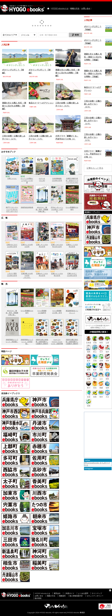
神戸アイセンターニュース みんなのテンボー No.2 (12, 209)
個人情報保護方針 (76, 596)
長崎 (95, 396)
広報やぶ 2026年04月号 (27, 246)
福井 (107, 351)
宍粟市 (31, 107)
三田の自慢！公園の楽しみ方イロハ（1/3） (92, 137)
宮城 (95, 342)
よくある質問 (83, 593)
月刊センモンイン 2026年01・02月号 (57, 209)
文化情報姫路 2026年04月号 (57, 179)
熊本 (101, 396)
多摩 (101, 360)
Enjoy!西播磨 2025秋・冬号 (57, 312)
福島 (88, 351)
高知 (95, 387)
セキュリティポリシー (95, 596)
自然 (9, 76)
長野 (107, 360)
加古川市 (5, 76)
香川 (88, 387)
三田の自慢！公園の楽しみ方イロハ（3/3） (92, 104)
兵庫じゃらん (12, 178)
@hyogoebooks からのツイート (97, 464)
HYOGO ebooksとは (59, 8)
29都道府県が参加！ (99, 332)
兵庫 (88, 378)
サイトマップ (97, 593)
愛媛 (101, 387)
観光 (61, 143)
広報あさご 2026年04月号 (42, 274)
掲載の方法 (74, 8)
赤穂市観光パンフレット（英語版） (12, 341)
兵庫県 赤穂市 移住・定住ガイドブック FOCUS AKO (72, 180)
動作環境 (38, 598)
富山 (95, 351)
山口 (101, 378)
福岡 (107, 387)
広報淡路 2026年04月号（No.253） (27, 275)
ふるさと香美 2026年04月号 (12, 274)
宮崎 (88, 405)
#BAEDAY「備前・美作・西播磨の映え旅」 (42, 209)
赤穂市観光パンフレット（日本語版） (27, 342)
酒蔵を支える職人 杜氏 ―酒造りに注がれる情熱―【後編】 (67, 73)
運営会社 (57, 593)
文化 (61, 79)
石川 (101, 351)
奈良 (107, 369)
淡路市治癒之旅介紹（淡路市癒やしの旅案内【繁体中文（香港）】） (72, 343)
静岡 (88, 369)
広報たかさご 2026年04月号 (72, 274)
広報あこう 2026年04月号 (72, 246)
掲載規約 (62, 596)
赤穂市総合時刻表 (27, 207)
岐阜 (95, 369)
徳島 (107, 378)
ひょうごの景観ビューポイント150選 (27, 180)
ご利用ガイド (69, 593)
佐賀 (88, 396)
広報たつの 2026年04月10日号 (57, 246)
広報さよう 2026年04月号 (57, 274)
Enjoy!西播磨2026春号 (72, 208)
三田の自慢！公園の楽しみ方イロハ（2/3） (92, 121)
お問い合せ (85, 8)
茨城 (95, 360)
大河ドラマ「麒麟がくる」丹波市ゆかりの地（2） (92, 154)
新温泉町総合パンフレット (72, 312)
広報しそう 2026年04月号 (42, 246)
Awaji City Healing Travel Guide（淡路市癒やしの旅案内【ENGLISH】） (57, 344)
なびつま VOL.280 (42, 179)
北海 (88, 342)
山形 (107, 342)
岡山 (95, 378)
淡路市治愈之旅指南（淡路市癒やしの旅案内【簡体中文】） (42, 343)
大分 (107, 396)
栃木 (88, 360)
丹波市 (58, 79)
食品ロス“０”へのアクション (41, 103)
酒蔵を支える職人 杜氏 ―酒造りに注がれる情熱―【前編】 (14, 106)
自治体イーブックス (92, 212)
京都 (101, 369)
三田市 (58, 109)
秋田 (101, 342)
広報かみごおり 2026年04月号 (12, 246)
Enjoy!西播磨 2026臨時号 (42, 312)
